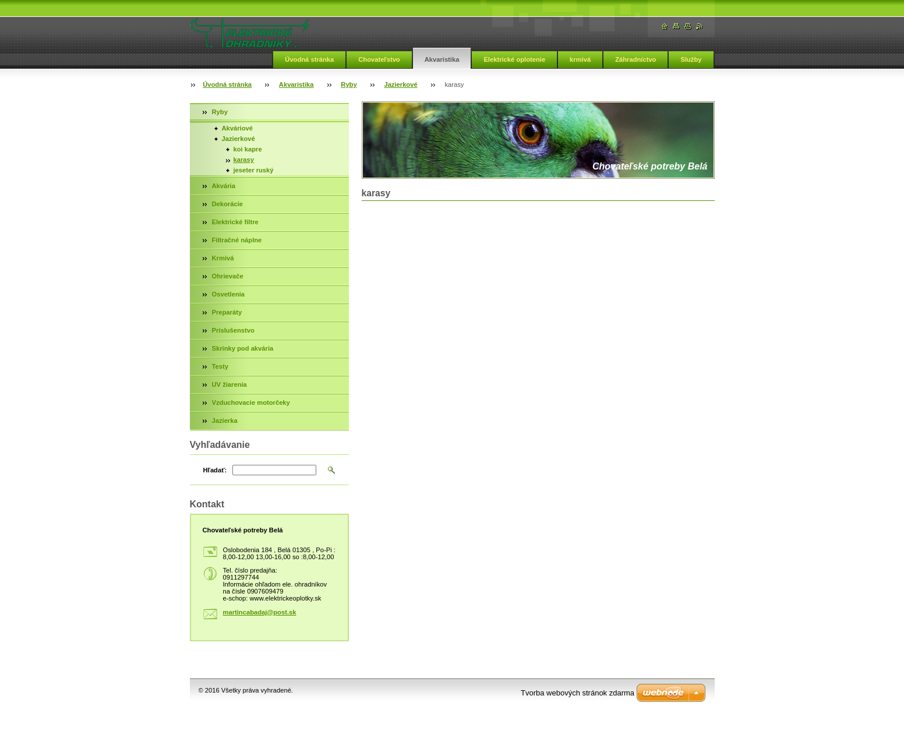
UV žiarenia (229, 384)
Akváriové (237, 128)
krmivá (580, 59)
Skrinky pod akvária (243, 348)
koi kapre (248, 149)
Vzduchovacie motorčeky (251, 402)
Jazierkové (400, 84)
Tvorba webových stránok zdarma (577, 692)
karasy (244, 159)
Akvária (223, 185)
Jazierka (225, 420)
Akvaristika (442, 59)
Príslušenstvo (233, 330)
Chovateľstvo (379, 59)
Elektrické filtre (235, 221)
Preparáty (227, 312)
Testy (220, 366)
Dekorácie (227, 203)
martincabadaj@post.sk (259, 612)
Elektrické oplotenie (514, 59)
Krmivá (223, 258)
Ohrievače (227, 276)
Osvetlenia (228, 294)
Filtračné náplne (237, 239)
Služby (690, 59)
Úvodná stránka (309, 59)
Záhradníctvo (635, 59)
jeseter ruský (254, 170)
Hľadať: (215, 470)
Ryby (348, 84)
